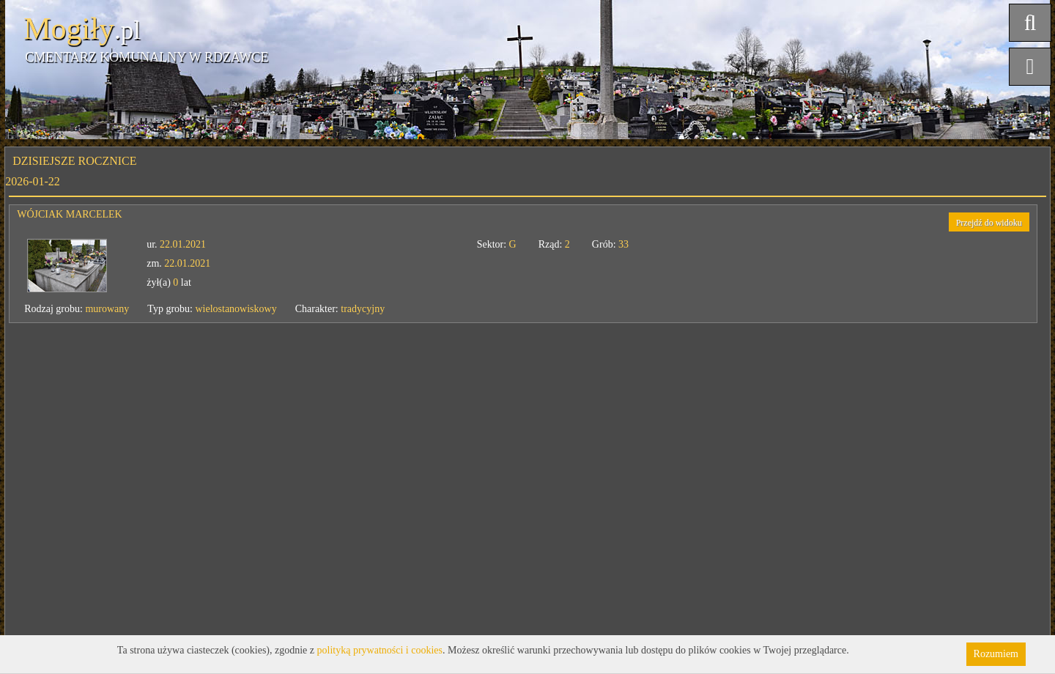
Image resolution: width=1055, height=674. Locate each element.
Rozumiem (996, 653)
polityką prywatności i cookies (380, 650)
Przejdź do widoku (989, 223)
